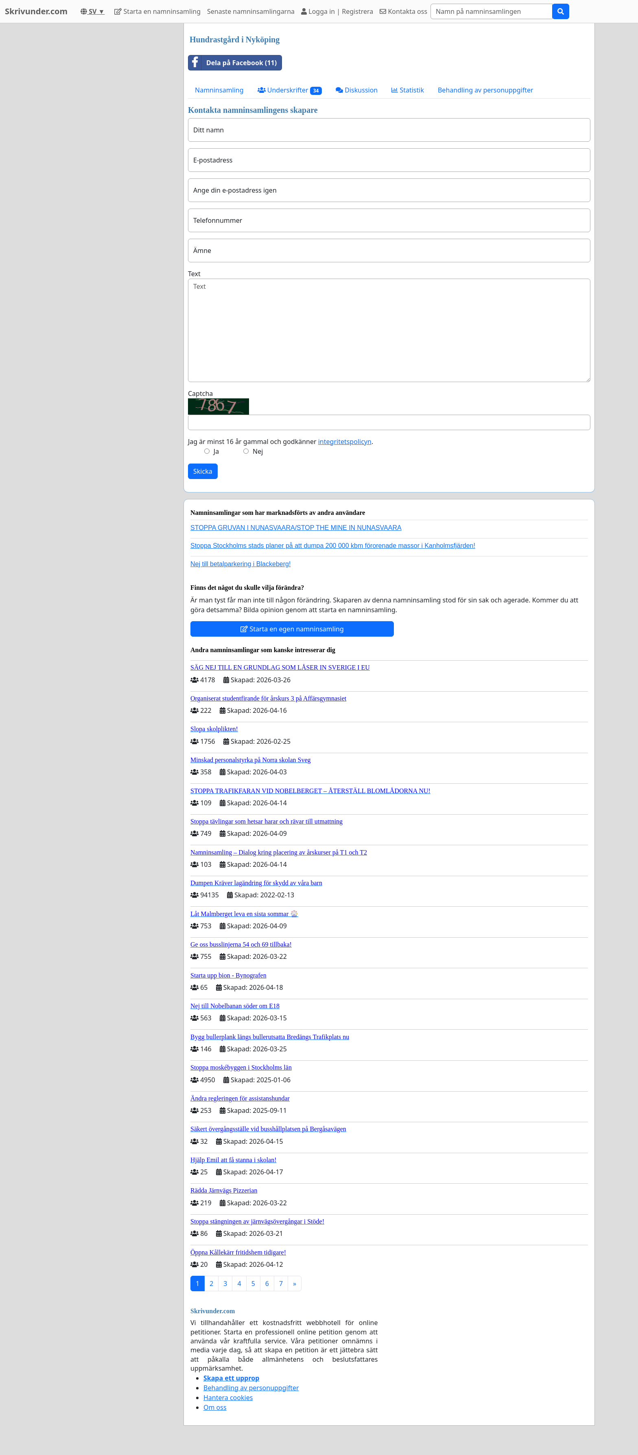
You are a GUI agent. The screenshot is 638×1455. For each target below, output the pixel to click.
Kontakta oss (403, 11)
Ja (216, 451)
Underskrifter (290, 90)
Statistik (407, 90)
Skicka (202, 471)
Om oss (215, 1407)
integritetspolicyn (344, 441)
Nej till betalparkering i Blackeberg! (240, 563)
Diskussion (357, 90)
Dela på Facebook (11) (232, 62)
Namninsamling (219, 90)
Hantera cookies (228, 1397)
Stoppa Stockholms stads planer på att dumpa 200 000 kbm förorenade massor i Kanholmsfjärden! (332, 545)
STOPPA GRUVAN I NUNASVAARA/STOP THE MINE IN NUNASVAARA (296, 527)
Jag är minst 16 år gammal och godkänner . (280, 441)
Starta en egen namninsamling (292, 628)
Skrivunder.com (36, 11)
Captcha (200, 393)
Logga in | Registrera (337, 11)
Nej (258, 451)
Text (194, 273)
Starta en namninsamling (157, 11)
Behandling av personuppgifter (485, 90)
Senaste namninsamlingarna (251, 11)
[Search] (491, 11)
